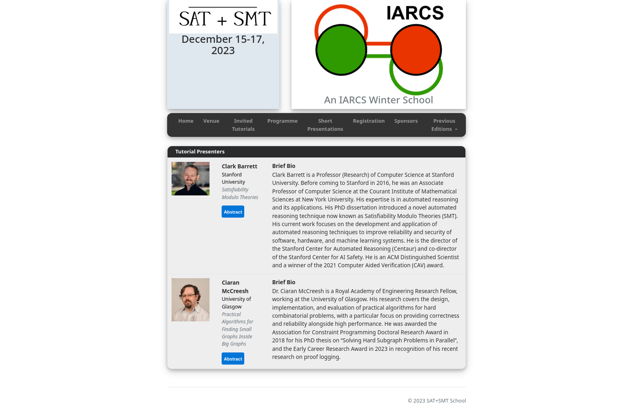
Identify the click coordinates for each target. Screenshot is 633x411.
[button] (444, 125)
